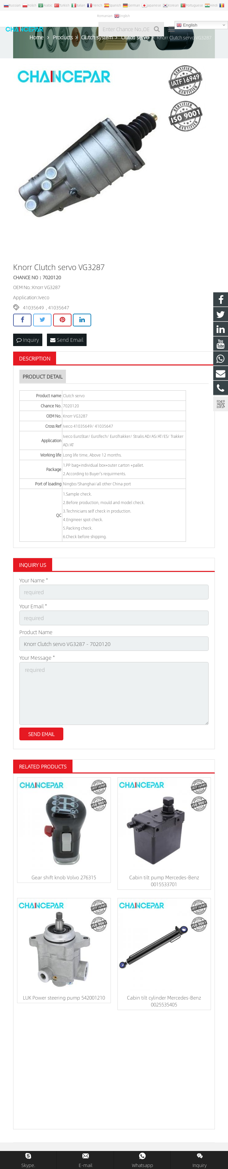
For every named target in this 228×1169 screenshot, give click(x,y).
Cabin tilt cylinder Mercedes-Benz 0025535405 (164, 1001)
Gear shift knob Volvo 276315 (63, 877)
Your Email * (33, 606)
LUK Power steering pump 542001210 (64, 997)
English (186, 25)
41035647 (58, 307)
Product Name (35, 632)
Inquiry (27, 340)
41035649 (33, 307)
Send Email (66, 340)
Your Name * (33, 580)
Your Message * (37, 657)
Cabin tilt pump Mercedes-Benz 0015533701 (164, 880)
